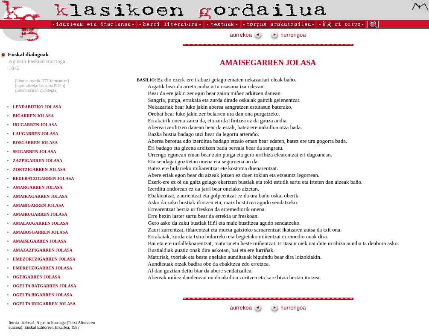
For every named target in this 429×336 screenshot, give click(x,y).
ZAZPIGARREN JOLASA (37, 160)
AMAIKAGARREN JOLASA (40, 196)
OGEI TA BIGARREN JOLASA (42, 295)
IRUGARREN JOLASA (35, 124)
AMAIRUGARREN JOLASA (40, 214)
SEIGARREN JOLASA (34, 151)
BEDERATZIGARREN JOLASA (43, 178)
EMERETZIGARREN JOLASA (42, 268)
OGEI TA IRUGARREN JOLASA (44, 303)
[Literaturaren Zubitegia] (36, 90)
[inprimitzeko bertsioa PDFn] (40, 85)
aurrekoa (246, 35)
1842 (14, 68)
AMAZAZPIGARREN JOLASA (43, 250)
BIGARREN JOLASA (33, 115)
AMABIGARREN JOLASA (38, 205)
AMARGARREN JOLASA (37, 187)
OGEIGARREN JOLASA (36, 277)
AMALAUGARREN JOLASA (40, 223)
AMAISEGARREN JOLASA (39, 241)
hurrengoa (288, 35)
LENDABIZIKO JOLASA (37, 106)
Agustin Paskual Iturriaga (37, 61)
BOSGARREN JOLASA (35, 142)
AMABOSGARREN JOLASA (40, 232)
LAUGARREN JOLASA (35, 133)
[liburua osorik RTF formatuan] (42, 80)
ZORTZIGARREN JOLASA (39, 169)
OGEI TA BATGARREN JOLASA (44, 286)
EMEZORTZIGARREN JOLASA (44, 259)
